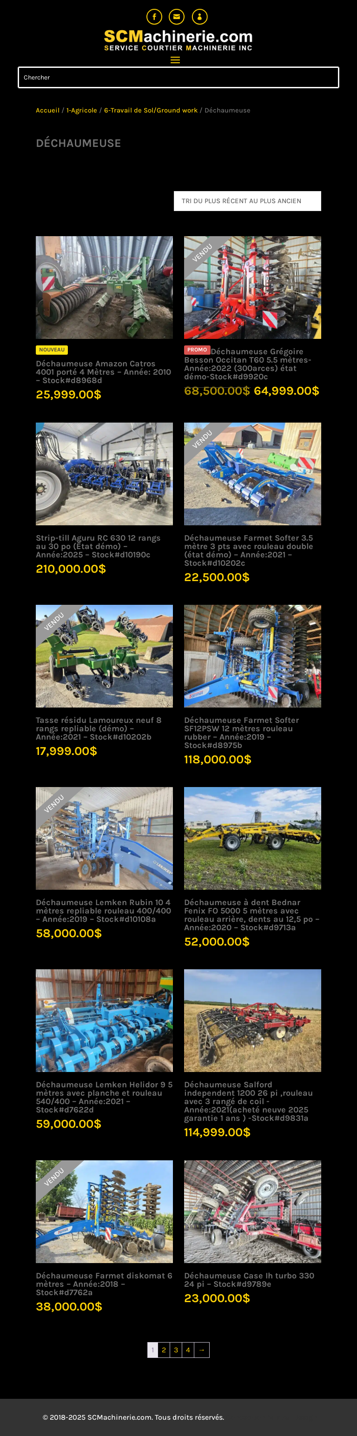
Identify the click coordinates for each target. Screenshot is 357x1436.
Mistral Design (292, 1417)
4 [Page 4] (188, 1349)
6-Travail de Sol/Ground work (151, 110)
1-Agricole (81, 110)
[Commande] (247, 201)
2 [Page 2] (164, 1349)
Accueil (48, 110)
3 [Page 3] (176, 1349)
